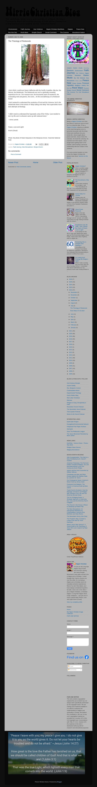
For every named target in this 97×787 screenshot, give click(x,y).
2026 (70, 279)
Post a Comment (16, 154)
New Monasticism (27, 147)
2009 (70, 363)
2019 (70, 336)
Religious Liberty (80, 85)
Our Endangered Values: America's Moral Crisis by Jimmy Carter (77, 481)
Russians (86, 88)
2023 (70, 287)
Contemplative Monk (73, 390)
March (73, 322)
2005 (70, 374)
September (74, 300)
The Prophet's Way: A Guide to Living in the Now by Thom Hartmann (76, 520)
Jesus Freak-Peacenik (79, 210)
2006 (70, 371)
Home (35, 162)
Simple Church (37, 32)
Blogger (59, 782)
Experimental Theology (74, 393)
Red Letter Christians (73, 398)
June (72, 314)
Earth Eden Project (72, 421)
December (74, 292)
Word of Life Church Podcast (75, 414)
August (73, 303)
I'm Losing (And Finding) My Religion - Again (82, 259)
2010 (70, 360)
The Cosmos (64, 32)
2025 (70, 282)
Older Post (57, 162)
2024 (70, 284)
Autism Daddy (71, 385)
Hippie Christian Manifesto (55, 29)
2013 (70, 352)
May (72, 317)
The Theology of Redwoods (78, 308)
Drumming (86, 68)
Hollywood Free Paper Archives (76, 426)
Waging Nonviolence (73, 450)
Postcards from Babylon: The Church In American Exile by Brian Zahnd (77, 486)
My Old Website (79, 78)
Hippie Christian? (80, 166)
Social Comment (51, 32)
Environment (13, 29)
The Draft (78, 92)
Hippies (70, 29)
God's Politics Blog (72, 395)
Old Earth (70, 429)
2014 (70, 349)
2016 (70, 344)
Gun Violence (38, 29)
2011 (70, 358)
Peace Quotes (76, 83)
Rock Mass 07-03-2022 (77, 310)
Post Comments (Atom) (24, 166)
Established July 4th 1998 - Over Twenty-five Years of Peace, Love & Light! (81, 227)
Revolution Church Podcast (75, 407)
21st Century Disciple (73, 383)
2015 (70, 347)
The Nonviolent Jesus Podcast (76, 409)
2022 (70, 290)
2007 (70, 368)
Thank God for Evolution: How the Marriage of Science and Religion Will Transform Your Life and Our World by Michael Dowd (77, 492)
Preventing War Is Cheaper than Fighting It (80, 243)
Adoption (69, 68)
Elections (70, 70)
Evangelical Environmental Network (78, 424)
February (74, 325)
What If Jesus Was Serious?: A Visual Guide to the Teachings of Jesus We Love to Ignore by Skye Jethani (77, 527)
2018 (70, 339)
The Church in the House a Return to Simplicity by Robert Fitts (77, 505)
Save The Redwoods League (76, 431)
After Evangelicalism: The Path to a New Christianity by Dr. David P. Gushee (77, 459)
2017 (70, 341)
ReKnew (69, 400)
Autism (75, 68)
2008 (70, 366)
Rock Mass (24, 32)
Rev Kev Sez (12, 32)
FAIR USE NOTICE (73, 616)
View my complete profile (74, 602)
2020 (70, 333)
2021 (70, 331)
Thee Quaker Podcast (73, 411)
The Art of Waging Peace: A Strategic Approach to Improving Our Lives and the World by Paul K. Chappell (77, 500)
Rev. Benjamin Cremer (74, 388)
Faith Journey (25, 29)
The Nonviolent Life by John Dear (77, 516)
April (72, 319)
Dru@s (81, 68)
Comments (72, 670)
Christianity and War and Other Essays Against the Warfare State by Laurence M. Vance (77, 476)
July (72, 305)
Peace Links (78, 80)
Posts (70, 666)
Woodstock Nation (78, 32)
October (73, 297)
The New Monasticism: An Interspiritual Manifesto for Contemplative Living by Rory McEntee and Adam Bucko (76, 511)
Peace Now (80, 29)
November (74, 295)
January (73, 327)
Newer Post (13, 162)
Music (70, 77)
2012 (70, 355)
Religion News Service (74, 447)
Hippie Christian (77, 121)
